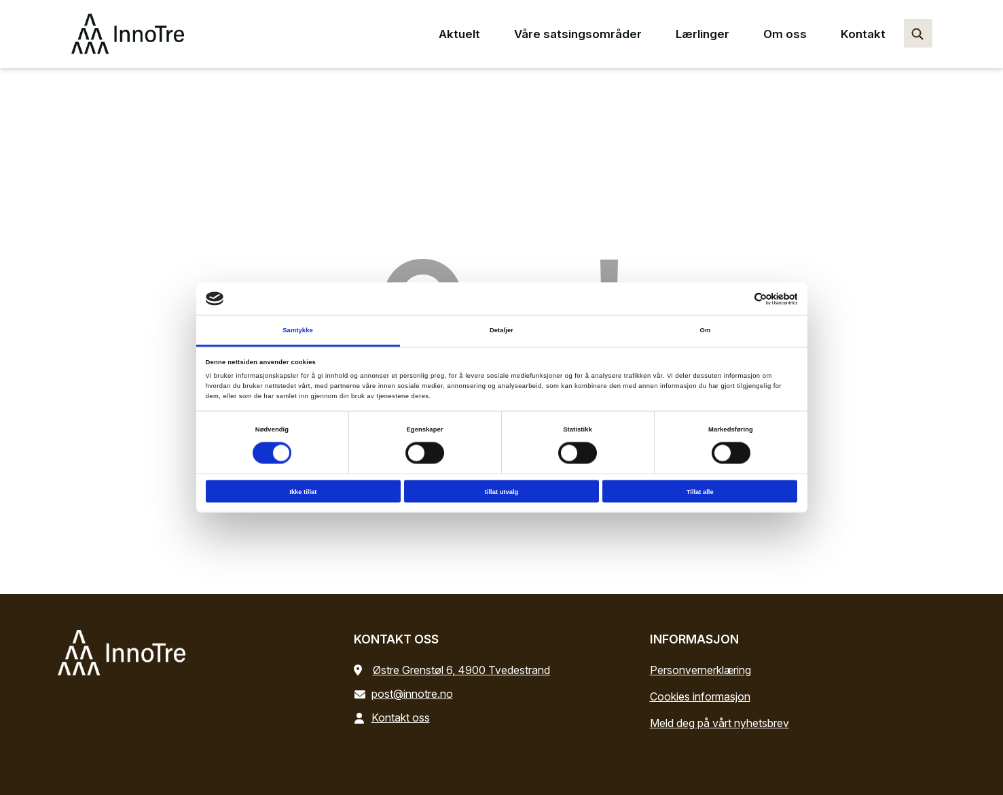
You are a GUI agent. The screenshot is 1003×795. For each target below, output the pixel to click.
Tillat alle (700, 491)
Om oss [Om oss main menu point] (785, 34)
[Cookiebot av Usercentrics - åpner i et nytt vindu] (737, 298)
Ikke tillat (302, 491)
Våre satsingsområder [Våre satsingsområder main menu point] (578, 34)
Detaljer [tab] (501, 330)
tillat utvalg (501, 491)
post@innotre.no (406, 694)
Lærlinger (702, 34)
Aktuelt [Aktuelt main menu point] (459, 34)
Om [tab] (705, 330)
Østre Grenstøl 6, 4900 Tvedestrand (461, 670)
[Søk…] (918, 33)
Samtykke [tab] (297, 330)
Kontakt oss (394, 717)
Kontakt (863, 34)
